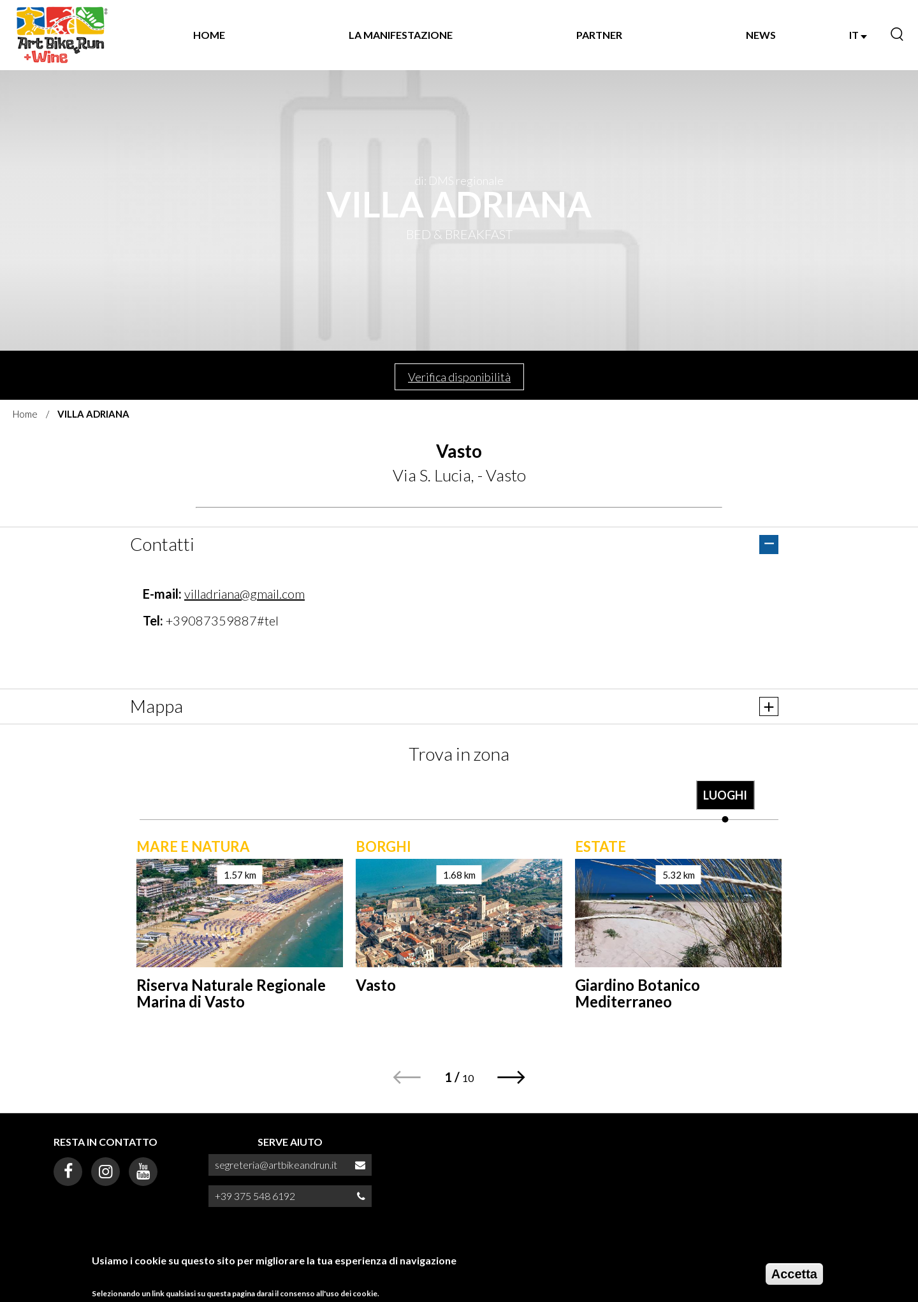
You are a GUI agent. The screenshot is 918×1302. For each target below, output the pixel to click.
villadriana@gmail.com (244, 593)
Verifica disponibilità (459, 377)
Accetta (794, 1275)
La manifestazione (401, 35)
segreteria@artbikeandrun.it (276, 1165)
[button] (511, 1077)
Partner (599, 35)
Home (209, 35)
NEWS (761, 35)
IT (858, 35)
